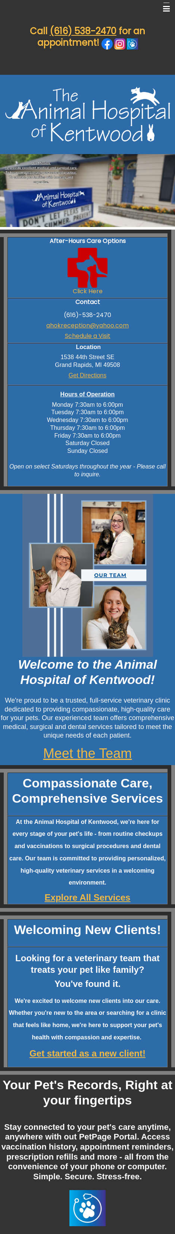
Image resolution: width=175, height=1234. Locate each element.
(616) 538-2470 (83, 31)
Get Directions (87, 375)
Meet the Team (87, 753)
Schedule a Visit (87, 336)
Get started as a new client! (87, 1053)
